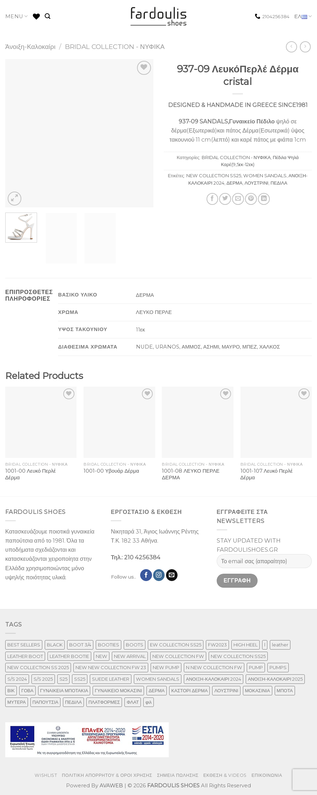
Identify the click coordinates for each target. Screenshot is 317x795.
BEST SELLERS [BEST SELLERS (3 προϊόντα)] (23, 644)
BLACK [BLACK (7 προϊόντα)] (55, 644)
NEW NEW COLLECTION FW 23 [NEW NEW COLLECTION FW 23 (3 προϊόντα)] (110, 667)
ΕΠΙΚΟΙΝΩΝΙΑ (267, 775)
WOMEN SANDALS (265, 175)
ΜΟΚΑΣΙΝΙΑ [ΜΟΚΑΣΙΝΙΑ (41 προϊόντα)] (257, 690)
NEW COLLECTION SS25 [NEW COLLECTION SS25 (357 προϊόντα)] (238, 656)
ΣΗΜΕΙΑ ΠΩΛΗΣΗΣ (178, 775)
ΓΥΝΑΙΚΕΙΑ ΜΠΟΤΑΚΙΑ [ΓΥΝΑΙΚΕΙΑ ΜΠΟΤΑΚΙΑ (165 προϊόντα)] (64, 690)
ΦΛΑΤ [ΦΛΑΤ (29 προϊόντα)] (133, 702)
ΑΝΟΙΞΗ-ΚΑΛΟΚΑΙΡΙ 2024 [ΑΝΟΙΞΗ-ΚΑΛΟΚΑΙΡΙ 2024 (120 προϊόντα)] (213, 679)
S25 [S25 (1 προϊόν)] (63, 679)
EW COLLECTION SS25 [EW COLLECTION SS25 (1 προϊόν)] (175, 644)
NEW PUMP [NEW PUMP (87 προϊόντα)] (166, 667)
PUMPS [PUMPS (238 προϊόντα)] (278, 667)
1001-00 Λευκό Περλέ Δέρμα (30, 474)
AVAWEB (111, 785)
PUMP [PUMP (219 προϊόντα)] (256, 667)
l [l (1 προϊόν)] (264, 644)
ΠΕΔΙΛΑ (279, 183)
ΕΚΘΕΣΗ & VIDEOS (225, 775)
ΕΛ (303, 16)
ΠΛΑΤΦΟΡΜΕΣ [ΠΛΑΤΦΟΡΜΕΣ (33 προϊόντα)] (104, 702)
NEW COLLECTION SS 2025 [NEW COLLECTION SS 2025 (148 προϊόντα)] (38, 667)
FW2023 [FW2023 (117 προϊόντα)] (217, 644)
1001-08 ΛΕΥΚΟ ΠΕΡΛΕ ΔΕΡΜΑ (190, 474)
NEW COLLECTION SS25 (213, 175)
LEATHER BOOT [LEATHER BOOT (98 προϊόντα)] (25, 656)
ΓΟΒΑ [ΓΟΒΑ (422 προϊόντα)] (27, 690)
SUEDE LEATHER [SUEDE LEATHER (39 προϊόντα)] (110, 679)
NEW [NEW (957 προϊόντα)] (101, 656)
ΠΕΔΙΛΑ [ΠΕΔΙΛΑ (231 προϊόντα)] (73, 702)
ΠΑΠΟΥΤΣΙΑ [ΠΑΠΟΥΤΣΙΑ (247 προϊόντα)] (45, 702)
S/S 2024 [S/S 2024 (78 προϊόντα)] (17, 679)
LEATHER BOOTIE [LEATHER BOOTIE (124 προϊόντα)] (69, 656)
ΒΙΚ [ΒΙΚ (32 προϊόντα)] (11, 690)
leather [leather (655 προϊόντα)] (280, 644)
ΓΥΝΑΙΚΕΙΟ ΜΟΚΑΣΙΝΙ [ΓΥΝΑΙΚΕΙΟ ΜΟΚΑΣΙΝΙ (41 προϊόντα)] (118, 690)
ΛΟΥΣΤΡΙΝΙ (256, 183)
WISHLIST (46, 775)
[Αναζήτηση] (47, 16)
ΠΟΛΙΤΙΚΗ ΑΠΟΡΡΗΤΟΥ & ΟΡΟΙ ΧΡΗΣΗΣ (107, 775)
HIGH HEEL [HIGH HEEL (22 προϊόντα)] (245, 644)
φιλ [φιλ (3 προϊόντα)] (148, 702)
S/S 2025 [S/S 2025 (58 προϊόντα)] (43, 679)
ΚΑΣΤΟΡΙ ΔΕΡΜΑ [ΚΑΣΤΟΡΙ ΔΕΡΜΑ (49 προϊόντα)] (189, 690)
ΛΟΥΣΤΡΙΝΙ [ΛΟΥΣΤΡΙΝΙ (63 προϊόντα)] (226, 690)
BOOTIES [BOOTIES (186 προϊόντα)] (108, 644)
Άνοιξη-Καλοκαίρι (30, 47)
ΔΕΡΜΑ (234, 183)
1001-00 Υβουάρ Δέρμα (111, 471)
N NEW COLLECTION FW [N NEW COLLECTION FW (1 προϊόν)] (214, 667)
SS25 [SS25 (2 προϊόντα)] (79, 679)
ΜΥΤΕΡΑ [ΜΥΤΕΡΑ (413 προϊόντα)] (16, 702)
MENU (16, 16)
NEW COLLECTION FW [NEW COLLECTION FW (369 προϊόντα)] (178, 656)
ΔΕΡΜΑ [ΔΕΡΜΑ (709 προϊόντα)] (157, 690)
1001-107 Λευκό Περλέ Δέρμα (266, 474)
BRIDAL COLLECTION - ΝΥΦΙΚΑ (115, 47)
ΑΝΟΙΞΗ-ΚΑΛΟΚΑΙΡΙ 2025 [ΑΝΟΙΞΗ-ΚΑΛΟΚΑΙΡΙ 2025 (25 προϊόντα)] (275, 679)
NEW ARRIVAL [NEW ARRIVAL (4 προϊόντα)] (130, 656)
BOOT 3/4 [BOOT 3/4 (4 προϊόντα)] (80, 644)
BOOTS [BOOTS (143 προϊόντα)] (134, 644)
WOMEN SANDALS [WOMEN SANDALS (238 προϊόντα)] (157, 679)
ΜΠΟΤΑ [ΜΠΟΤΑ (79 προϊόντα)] (285, 690)
